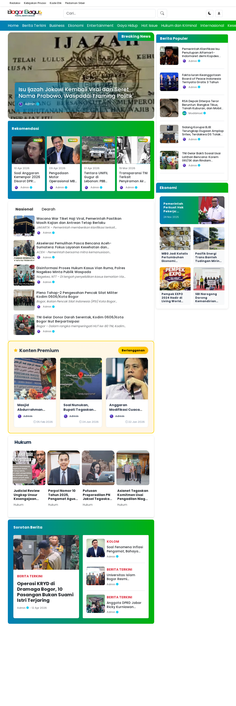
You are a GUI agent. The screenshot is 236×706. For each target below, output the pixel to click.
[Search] (109, 13)
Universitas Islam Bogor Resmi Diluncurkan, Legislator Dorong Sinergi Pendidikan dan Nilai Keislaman (125, 578)
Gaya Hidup (127, 25)
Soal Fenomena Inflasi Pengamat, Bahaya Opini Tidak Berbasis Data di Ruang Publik (125, 550)
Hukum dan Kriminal (179, 25)
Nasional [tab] (24, 209)
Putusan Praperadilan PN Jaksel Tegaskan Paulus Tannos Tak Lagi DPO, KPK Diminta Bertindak (98, 495)
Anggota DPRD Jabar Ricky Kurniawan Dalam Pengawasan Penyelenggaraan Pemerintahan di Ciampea (124, 605)
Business (57, 25)
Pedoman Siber (75, 3)
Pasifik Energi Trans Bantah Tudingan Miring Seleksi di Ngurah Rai (208, 261)
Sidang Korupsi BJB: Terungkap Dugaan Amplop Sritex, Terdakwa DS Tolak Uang (203, 132)
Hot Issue (149, 25)
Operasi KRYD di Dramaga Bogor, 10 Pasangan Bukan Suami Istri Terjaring (45, 592)
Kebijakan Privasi (35, 3)
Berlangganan (132, 350)
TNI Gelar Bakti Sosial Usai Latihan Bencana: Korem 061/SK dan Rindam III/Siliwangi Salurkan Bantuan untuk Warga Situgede (201, 162)
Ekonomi (75, 25)
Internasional (212, 25)
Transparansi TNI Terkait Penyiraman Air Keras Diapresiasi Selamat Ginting (133, 181)
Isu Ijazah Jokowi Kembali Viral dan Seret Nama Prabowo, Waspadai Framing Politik (75, 92)
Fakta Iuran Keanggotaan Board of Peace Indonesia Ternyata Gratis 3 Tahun (201, 78)
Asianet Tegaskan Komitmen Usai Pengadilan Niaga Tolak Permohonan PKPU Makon (132, 495)
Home (13, 25)
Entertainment (100, 25)
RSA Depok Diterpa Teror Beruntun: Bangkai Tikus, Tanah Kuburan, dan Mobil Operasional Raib (201, 106)
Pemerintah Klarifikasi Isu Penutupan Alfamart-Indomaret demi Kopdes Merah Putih (201, 54)
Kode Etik (56, 3)
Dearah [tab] (48, 209)
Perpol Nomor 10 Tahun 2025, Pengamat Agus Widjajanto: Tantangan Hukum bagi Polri (62, 495)
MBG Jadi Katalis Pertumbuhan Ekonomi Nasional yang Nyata (175, 261)
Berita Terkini (34, 25)
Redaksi (15, 3)
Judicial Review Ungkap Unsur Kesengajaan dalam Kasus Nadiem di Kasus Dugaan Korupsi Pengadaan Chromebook (28, 495)
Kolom (113, 542)
